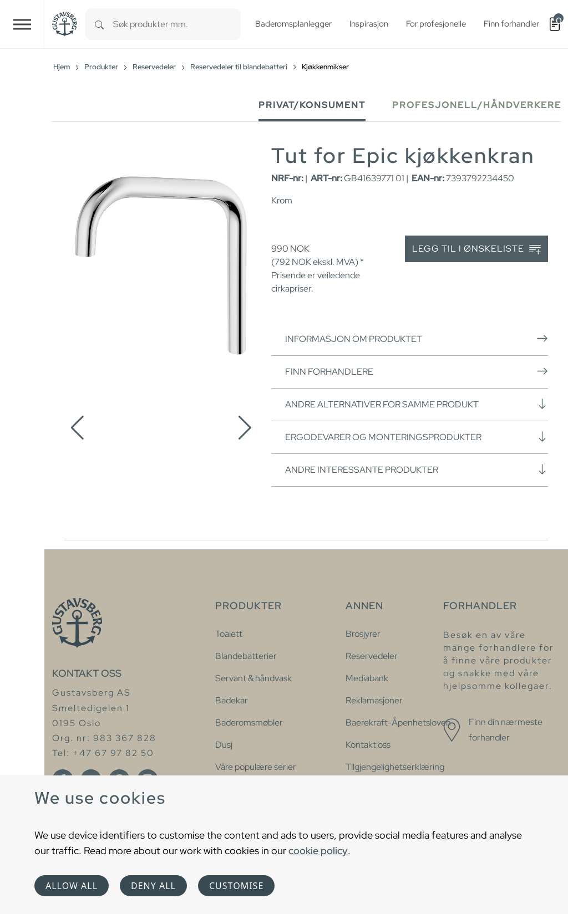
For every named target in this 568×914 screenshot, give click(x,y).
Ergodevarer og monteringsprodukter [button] (416, 437)
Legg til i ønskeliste (476, 249)
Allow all (71, 886)
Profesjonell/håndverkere (476, 105)
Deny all (153, 886)
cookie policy (318, 850)
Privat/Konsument (312, 105)
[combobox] (177, 24)
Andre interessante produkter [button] (416, 469)
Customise (236, 886)
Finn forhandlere (416, 371)
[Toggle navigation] (22, 24)
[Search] (99, 24)
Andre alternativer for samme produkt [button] (416, 404)
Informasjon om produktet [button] (416, 339)
